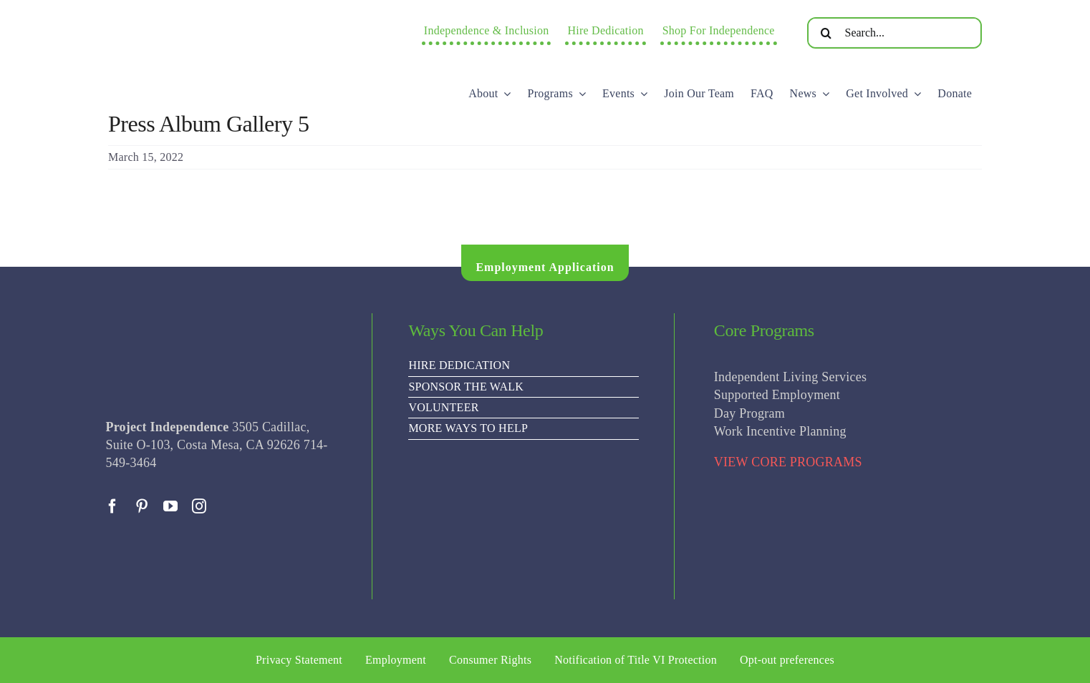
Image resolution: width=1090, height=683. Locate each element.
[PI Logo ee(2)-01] (226, 18)
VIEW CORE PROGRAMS (788, 462)
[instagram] (199, 506)
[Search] (826, 33)
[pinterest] (142, 506)
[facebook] (112, 506)
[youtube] (170, 506)
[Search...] (895, 33)
